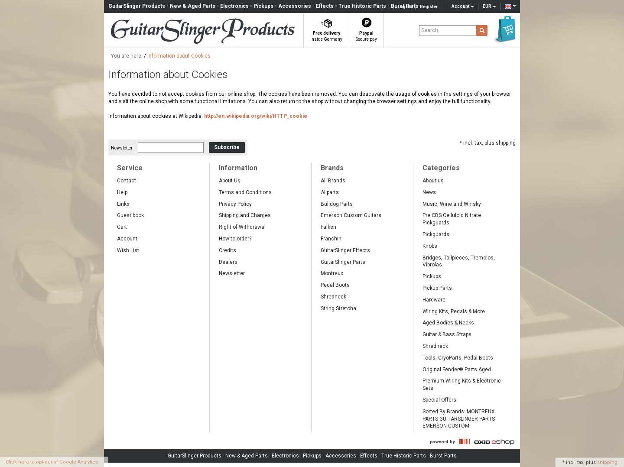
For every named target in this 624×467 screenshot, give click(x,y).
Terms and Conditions (245, 192)
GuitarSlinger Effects (345, 250)
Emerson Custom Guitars (351, 215)
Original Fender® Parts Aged (456, 369)
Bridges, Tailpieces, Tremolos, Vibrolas (458, 261)
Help (122, 192)
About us (433, 181)
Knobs (429, 246)
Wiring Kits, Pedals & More (453, 311)
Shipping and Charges (245, 215)
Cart (122, 227)
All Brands (333, 181)
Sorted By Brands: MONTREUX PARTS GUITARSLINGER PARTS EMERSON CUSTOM (458, 419)
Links (123, 204)
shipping (607, 462)
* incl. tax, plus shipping (488, 143)
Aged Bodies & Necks (448, 323)
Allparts (330, 192)
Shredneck (333, 297)
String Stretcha (338, 308)
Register (429, 6)
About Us (229, 181)
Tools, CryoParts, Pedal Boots (457, 358)
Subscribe (227, 147)
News (429, 192)
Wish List (128, 250)
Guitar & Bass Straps (446, 334)
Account (127, 239)
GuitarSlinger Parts (343, 262)
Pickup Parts (437, 288)
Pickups (431, 276)
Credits (227, 250)
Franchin (331, 239)
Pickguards (435, 234)
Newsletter (122, 147)
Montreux (332, 273)
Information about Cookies (179, 56)
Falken (328, 227)
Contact (126, 181)
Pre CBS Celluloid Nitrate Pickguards (451, 219)
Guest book (130, 215)
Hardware (433, 300)
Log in (404, 6)
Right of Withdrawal (242, 227)
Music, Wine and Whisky (451, 204)
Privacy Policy (235, 204)
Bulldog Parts (337, 204)
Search (429, 30)
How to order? (235, 239)
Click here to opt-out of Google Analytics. (52, 462)
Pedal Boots (335, 285)
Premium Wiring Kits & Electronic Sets (461, 384)
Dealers (228, 262)
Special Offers (439, 400)
